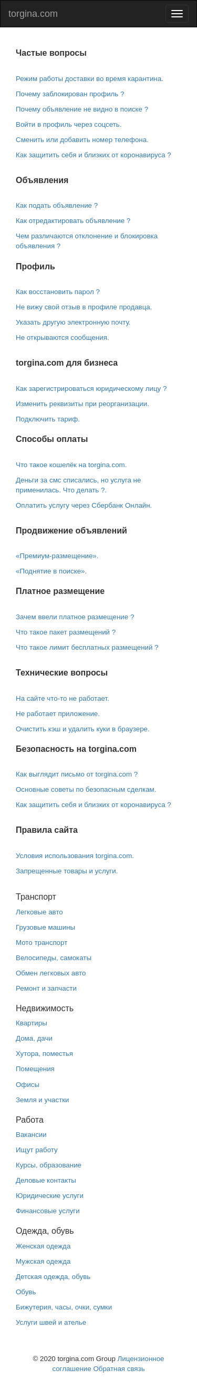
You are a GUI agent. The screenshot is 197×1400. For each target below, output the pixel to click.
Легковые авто (39, 912)
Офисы (27, 1085)
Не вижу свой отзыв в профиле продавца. (84, 307)
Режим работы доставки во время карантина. (89, 79)
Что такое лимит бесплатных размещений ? (87, 647)
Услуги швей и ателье (51, 1322)
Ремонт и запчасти (46, 988)
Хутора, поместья (44, 1053)
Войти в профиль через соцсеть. (68, 124)
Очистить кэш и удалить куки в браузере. (83, 729)
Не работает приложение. (58, 714)
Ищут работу (37, 1150)
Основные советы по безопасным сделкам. (86, 789)
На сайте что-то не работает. (62, 698)
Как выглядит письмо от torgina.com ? (77, 774)
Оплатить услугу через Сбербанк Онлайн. (84, 505)
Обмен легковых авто (51, 973)
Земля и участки (42, 1100)
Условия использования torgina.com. (75, 856)
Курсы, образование (48, 1165)
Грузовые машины (45, 927)
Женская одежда (43, 1246)
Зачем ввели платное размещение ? (75, 617)
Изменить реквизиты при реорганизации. (82, 404)
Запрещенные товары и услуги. (67, 871)
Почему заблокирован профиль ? (70, 94)
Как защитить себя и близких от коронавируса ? (93, 155)
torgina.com (33, 13)
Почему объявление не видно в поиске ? (82, 109)
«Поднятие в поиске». (51, 571)
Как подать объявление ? (57, 205)
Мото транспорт (41, 942)
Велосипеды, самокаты (53, 958)
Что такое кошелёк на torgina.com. (71, 465)
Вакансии (31, 1135)
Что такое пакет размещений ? (66, 632)
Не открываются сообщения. (62, 337)
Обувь (26, 1292)
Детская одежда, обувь (53, 1277)
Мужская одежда (43, 1261)
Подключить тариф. (48, 419)
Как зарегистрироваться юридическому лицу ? (91, 388)
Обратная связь (118, 1369)
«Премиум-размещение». (57, 556)
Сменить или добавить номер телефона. (82, 140)
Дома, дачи (34, 1038)
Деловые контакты (46, 1180)
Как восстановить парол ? (58, 292)
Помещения (35, 1069)
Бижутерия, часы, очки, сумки (64, 1307)
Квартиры (31, 1023)
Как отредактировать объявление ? (73, 221)
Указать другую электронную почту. (73, 322)
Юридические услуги (50, 1196)
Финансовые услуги (48, 1211)
